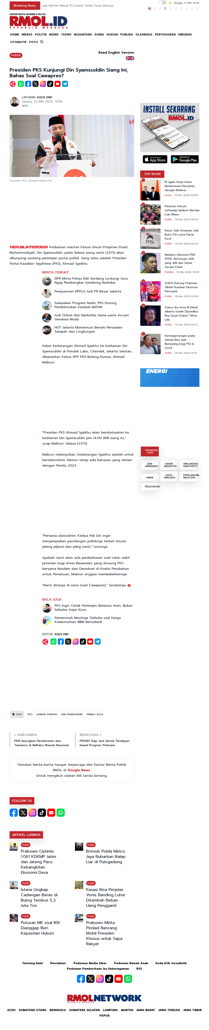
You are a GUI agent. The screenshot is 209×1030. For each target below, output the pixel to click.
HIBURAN (184, 34)
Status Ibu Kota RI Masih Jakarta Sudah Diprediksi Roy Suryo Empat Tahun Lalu (181, 313)
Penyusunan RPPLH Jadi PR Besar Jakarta (87, 291)
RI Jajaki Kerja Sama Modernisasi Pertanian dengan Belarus (180, 186)
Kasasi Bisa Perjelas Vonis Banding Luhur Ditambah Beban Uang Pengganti (106, 897)
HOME (14, 34)
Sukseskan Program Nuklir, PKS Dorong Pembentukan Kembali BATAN (85, 305)
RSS (139, 969)
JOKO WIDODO (169, 476)
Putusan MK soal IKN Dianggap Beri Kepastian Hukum (40, 928)
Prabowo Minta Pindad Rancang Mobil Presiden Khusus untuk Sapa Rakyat (104, 933)
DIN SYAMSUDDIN (71, 714)
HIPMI (149, 477)
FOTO (33, 42)
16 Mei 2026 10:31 (186, 353)
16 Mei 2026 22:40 (186, 296)
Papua (104, 1015)
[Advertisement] (72, 213)
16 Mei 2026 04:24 (186, 244)
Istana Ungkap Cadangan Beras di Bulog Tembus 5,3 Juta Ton (39, 897)
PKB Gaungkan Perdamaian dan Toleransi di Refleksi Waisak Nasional (41, 743)
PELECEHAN (152, 486)
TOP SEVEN (152, 174)
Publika (169, 272)
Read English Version (116, 52)
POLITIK (41, 34)
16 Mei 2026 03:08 (186, 195)
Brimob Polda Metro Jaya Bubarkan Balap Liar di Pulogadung (106, 856)
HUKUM (112, 34)
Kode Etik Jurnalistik (171, 963)
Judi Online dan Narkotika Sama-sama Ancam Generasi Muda (91, 317)
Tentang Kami (32, 963)
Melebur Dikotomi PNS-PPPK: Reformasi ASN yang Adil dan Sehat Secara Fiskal (180, 261)
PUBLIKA (126, 34)
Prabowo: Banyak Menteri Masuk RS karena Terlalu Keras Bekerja (89, 5)
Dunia (168, 195)
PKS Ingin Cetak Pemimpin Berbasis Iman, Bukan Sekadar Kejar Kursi (93, 608)
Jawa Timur (192, 1010)
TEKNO (66, 34)
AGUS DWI (44, 97)
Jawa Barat (145, 1010)
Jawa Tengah (169, 1010)
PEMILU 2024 (95, 714)
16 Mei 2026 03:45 (187, 272)
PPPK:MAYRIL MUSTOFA (190, 476)
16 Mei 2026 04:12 (186, 324)
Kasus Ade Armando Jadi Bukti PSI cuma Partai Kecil (182, 235)
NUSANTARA (83, 34)
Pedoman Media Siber (90, 963)
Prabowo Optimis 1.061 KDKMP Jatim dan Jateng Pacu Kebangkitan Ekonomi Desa (38, 862)
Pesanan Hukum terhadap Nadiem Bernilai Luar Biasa (182, 210)
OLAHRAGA (144, 34)
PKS (30, 714)
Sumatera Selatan (84, 1010)
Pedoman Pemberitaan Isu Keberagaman (98, 969)
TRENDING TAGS (151, 451)
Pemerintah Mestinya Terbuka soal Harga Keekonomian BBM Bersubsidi (87, 620)
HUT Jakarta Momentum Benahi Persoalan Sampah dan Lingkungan (88, 329)
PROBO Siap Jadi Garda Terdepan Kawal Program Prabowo (105, 743)
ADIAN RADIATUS (170, 465)
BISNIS (54, 34)
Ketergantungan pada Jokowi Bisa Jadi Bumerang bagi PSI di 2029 (180, 342)
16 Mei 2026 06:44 (186, 219)
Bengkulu (58, 1010)
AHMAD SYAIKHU (47, 714)
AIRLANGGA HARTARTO (190, 465)
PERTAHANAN (165, 34)
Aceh (11, 1010)
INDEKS (27, 34)
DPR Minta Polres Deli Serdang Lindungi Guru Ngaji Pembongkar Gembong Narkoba (91, 281)
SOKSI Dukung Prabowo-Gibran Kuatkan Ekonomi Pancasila (181, 287)
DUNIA (99, 34)
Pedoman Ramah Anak (131, 963)
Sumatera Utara (32, 1010)
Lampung (110, 1010)
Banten (127, 1010)
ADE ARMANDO (151, 465)
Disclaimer (58, 963)
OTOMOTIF (18, 42)
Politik (16, 55)
